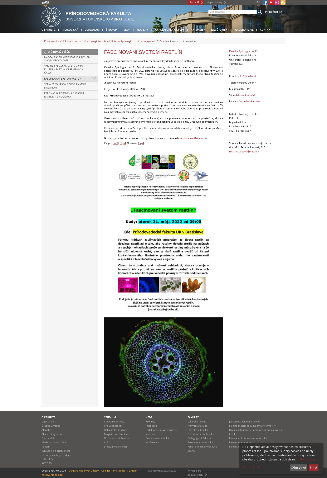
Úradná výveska (51, 425)
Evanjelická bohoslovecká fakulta (248, 438)
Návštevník (219, 29)
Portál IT (194, 2)
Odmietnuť (298, 467)
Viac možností (252, 467)
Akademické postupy (170, 29)
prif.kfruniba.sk (246, 76)
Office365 (47, 459)
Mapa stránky (214, 2)
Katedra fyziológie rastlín (125, 41)
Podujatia (148, 41)
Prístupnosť (119, 470)
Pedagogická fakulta (199, 438)
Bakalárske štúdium (115, 430)
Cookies (106, 470)
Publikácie (151, 425)
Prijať (313, 467)
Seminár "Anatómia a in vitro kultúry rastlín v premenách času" (63, 70)
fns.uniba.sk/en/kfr (249, 101)
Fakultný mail (244, 29)
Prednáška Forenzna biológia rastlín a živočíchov (64, 94)
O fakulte (48, 29)
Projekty (150, 421)
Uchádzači (92, 29)
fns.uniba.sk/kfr (247, 95)
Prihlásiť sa (273, 12)
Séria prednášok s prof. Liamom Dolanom (65, 85)
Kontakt (266, 29)
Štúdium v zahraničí (115, 446)
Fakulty (193, 417)
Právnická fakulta (197, 425)
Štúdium (111, 29)
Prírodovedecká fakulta (57, 41)
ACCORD (47, 463)
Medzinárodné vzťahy (54, 442)
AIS (106, 442)
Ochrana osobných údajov (57, 455)
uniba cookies (306, 459)
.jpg (123, 143)
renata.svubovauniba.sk (244, 151)
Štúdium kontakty (114, 421)
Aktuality (198, 29)
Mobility (142, 29)
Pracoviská (70, 29)
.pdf (115, 143)
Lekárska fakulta (196, 421)
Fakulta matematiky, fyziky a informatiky (252, 425)
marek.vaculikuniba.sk (192, 138)
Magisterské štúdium (116, 434)
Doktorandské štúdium (117, 438)
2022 (159, 41)
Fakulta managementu (242, 442)
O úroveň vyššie (59, 52)
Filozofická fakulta (197, 430)
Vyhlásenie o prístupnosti (56, 451)
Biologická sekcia (99, 41)
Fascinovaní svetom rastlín (62, 78)
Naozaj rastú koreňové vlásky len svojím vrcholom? (67, 59)
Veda (126, 29)
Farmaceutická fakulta (200, 442)
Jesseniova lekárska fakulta (244, 421)
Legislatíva (48, 421)
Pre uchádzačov (113, 425)
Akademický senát (52, 434)
